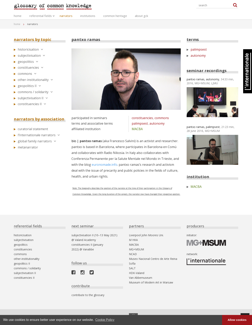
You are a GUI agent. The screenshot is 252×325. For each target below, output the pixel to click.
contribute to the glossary (87, 295)
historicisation (30, 49)
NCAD (133, 254)
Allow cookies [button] (237, 319)
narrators (66, 16)
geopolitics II (29, 86)
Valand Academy (85, 240)
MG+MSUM (136, 249)
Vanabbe (88, 249)
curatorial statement (33, 129)
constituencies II (32, 104)
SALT (132, 268)
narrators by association (39, 119)
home (17, 16)
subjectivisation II (33, 98)
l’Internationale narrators (39, 135)
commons (27, 73)
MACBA (137, 129)
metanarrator (28, 147)
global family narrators (37, 141)
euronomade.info (104, 164)
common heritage (115, 16)
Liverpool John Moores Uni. (146, 235)
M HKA (133, 240)
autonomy (157, 123)
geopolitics (28, 61)
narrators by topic (32, 39)
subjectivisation (31, 55)
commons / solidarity (35, 92)
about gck (141, 16)
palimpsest (140, 123)
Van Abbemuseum (140, 278)
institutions (87, 16)
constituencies (30, 67)
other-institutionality (35, 80)
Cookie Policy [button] (104, 319)
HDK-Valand (136, 273)
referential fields (40, 16)
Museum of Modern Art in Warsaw (151, 282)
